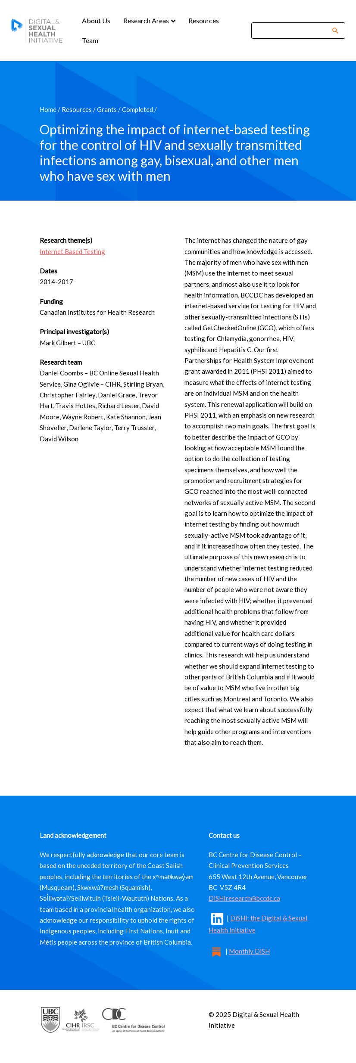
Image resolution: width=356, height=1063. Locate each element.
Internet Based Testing (72, 251)
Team (90, 40)
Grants (107, 109)
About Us (96, 20)
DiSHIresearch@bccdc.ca (244, 898)
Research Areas (146, 20)
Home (48, 109)
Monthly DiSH (249, 951)
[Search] (292, 30)
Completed (137, 109)
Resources (203, 20)
